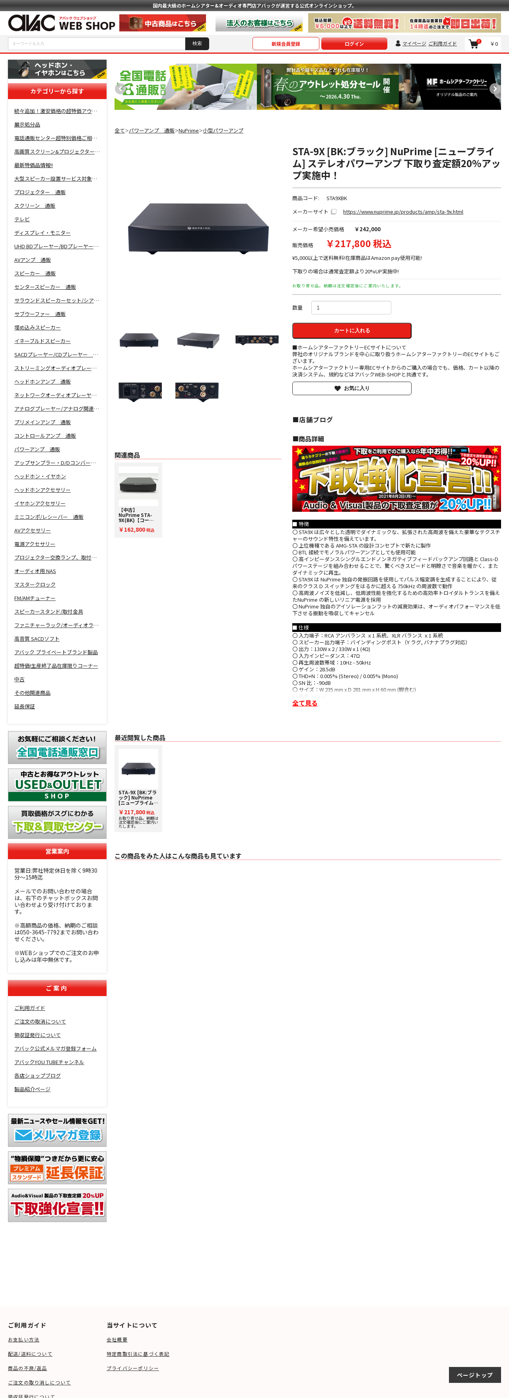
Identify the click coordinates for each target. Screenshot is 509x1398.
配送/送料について (30, 1353)
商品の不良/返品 (27, 1368)
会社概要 (117, 1339)
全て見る (305, 703)
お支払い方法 (23, 1339)
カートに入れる (352, 330)
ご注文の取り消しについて (39, 1382)
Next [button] (493, 87)
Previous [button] (118, 87)
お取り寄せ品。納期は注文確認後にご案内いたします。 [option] (138, 789)
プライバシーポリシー (133, 1368)
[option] (186, 87)
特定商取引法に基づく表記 (138, 1353)
